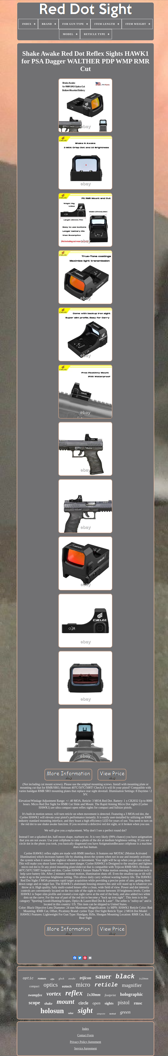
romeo (42, 978)
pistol (124, 1002)
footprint (110, 995)
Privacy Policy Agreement (85, 1041)
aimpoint (101, 1013)
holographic (131, 994)
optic (28, 978)
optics (51, 984)
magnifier (132, 985)
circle (83, 1003)
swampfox (35, 995)
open (96, 1003)
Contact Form (85, 1035)
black (125, 976)
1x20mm (143, 978)
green (125, 1012)
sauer (103, 976)
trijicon (85, 978)
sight (85, 1010)
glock (61, 978)
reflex (74, 993)
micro (83, 984)
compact (34, 986)
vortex (54, 993)
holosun (52, 1011)
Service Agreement (85, 1048)
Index (85, 1028)
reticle (106, 985)
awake (71, 978)
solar (70, 1013)
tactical (112, 1014)
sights (109, 1003)
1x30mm (93, 995)
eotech (67, 986)
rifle (52, 979)
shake (48, 1003)
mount (65, 1001)
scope (34, 1002)
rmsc (138, 1003)
